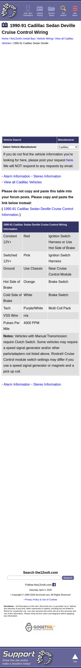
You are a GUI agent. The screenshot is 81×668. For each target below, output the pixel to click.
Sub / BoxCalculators (28, 14)
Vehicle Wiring (45, 38)
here (69, 160)
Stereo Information (47, 176)
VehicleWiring (40, 14)
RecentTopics (51, 14)
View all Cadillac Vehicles (23, 182)
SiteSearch (63, 14)
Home (5, 38)
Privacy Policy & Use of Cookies (41, 599)
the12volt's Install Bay (23, 38)
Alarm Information (17, 176)
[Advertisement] (40, 91)
